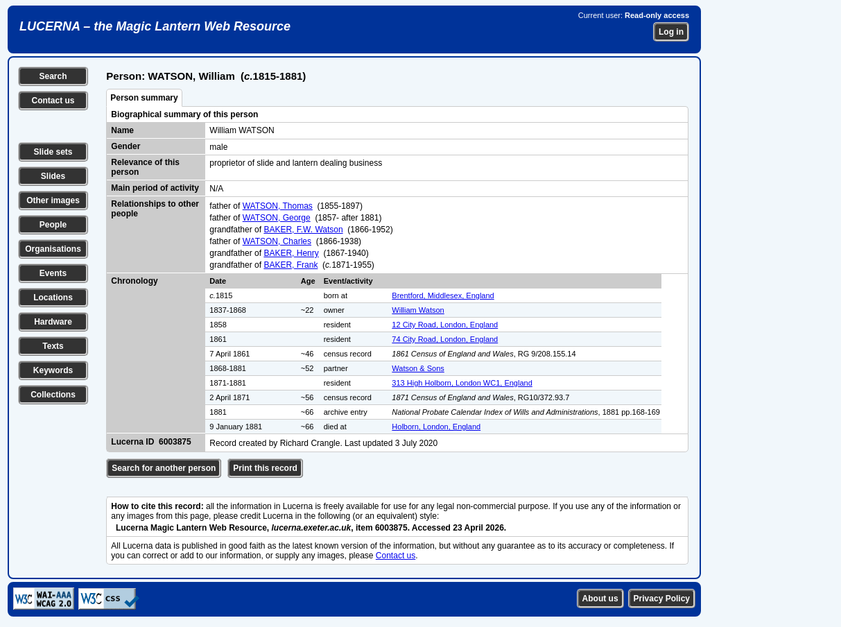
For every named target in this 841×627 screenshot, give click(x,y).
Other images (53, 200)
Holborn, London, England (436, 426)
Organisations (53, 249)
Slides (53, 176)
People (53, 225)
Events (53, 273)
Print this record (265, 468)
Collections (53, 395)
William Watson (418, 310)
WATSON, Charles (277, 241)
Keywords (53, 370)
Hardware (53, 322)
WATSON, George (277, 218)
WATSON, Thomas (278, 206)
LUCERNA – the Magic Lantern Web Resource (155, 26)
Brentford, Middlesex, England (443, 295)
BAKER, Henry (290, 253)
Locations (53, 297)
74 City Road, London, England (445, 339)
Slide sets (52, 152)
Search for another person (164, 468)
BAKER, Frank (290, 265)
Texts (52, 346)
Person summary (143, 98)
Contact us (52, 100)
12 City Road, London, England (445, 324)
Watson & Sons (418, 368)
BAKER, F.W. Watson (303, 229)
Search (53, 76)
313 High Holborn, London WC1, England (462, 383)
